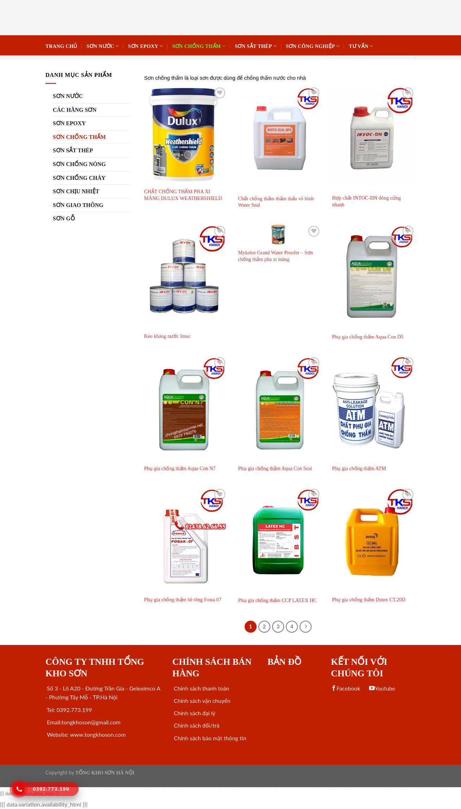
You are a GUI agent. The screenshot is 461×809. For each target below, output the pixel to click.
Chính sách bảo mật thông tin (209, 738)
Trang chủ (61, 46)
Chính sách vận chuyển (201, 700)
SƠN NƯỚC (103, 46)
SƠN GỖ (64, 218)
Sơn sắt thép (256, 46)
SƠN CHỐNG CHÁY (79, 178)
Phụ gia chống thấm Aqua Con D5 (368, 337)
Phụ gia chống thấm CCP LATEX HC (277, 600)
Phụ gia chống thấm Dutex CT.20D (368, 599)
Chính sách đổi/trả (195, 725)
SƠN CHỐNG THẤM (199, 46)
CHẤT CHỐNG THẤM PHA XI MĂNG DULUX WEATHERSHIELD (183, 195)
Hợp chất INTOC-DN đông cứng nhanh (366, 201)
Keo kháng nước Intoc (167, 336)
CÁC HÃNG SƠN (75, 110)
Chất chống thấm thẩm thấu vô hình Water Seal (276, 202)
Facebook (345, 688)
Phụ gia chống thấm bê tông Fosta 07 (182, 599)
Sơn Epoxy (145, 46)
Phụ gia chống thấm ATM (359, 468)
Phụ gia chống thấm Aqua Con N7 (180, 468)
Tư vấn (361, 46)
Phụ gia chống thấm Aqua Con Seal (275, 468)
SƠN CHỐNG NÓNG (79, 164)
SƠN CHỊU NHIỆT (76, 191)
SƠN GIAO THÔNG (78, 205)
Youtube (382, 688)
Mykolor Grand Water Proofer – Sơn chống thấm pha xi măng (275, 256)
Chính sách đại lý (193, 713)
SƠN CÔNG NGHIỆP (313, 46)
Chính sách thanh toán (200, 688)
